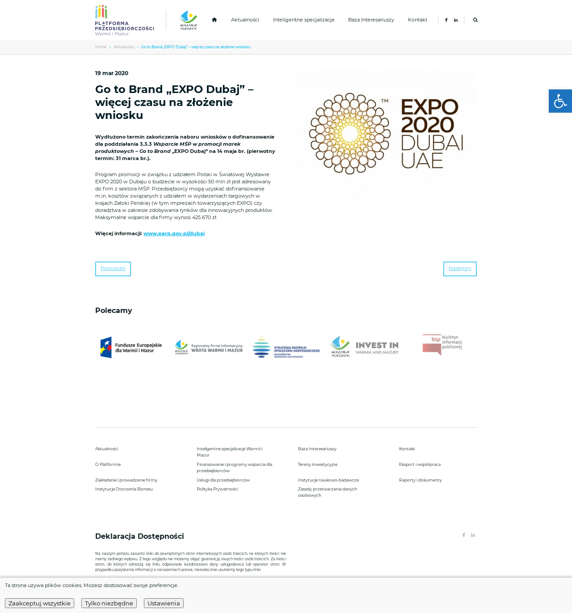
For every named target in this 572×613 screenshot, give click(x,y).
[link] (560, 101)
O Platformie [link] (108, 464)
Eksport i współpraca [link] (420, 464)
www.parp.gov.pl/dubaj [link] (174, 234)
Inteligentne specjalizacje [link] (304, 20)
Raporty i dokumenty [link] (420, 480)
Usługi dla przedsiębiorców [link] (223, 480)
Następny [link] (460, 268)
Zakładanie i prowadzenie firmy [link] (126, 480)
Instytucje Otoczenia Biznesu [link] (124, 488)
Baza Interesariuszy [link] (371, 20)
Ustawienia (163, 603)
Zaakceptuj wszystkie (39, 603)
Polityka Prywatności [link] (217, 488)
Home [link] (100, 47)
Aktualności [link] (245, 20)
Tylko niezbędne (109, 603)
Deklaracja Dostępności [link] (140, 536)
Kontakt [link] (417, 20)
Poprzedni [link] (113, 268)
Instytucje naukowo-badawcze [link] (328, 480)
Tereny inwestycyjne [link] (317, 464)
